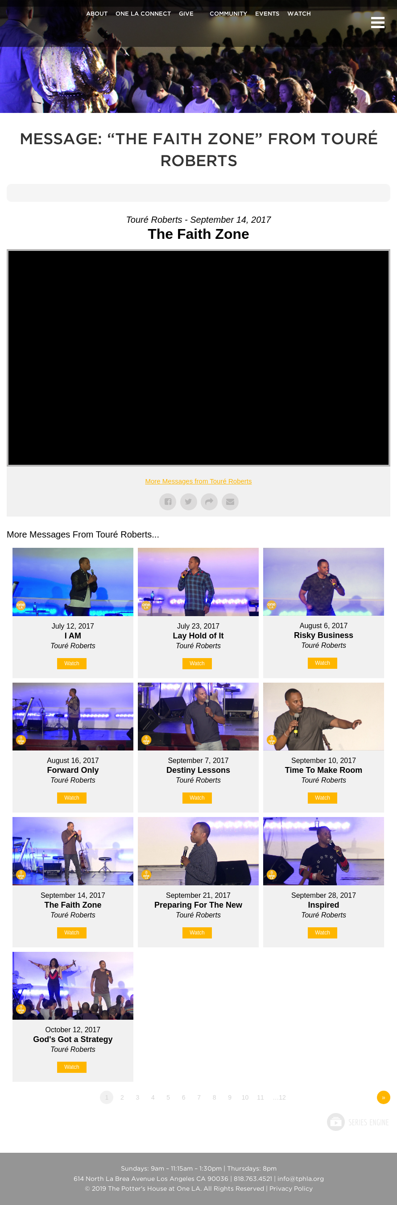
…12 (279, 1097)
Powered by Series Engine (357, 1122)
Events (267, 14)
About (97, 14)
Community (228, 14)
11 (260, 1097)
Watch (299, 14)
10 (245, 1097)
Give (186, 14)
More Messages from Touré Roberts (198, 481)
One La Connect (143, 14)
